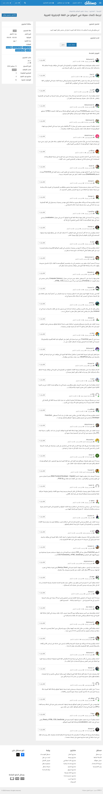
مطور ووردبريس (89, 137)
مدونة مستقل (46, 766)
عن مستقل (99, 754)
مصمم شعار (90, 153)
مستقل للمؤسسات (45, 754)
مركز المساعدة (46, 769)
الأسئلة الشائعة (98, 757)
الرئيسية (99, 11)
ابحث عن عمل (46, 757)
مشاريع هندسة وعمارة (70, 763)
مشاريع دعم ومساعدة (70, 776)
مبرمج (91, 366)
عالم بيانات (90, 518)
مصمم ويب (90, 274)
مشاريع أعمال (72, 754)
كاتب (28, 63)
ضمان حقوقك (98, 760)
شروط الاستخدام (97, 763)
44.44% (14, 70)
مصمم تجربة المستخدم (87, 229)
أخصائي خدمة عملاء (88, 77)
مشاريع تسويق (72, 769)
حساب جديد (71, 44)
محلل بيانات (90, 350)
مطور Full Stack (89, 183)
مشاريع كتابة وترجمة (70, 773)
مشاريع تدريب (72, 779)
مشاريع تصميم (72, 766)
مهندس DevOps (88, 122)
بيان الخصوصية (97, 766)
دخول (63, 44)
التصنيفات (73, 782)
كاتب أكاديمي (89, 594)
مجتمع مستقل (46, 763)
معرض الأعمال (46, 760)
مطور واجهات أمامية (87, 442)
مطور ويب (90, 381)
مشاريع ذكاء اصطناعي (69, 760)
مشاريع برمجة (72, 757)
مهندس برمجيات (88, 61)
